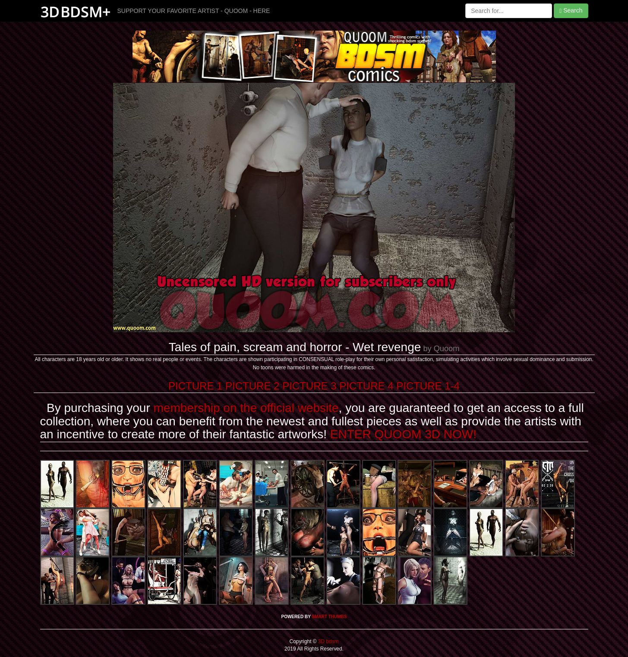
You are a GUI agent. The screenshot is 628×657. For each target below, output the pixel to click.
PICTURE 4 (366, 386)
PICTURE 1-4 (428, 386)
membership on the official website (246, 408)
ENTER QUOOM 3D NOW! (403, 434)
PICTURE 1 (195, 386)
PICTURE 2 (252, 386)
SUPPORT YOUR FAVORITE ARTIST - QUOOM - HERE (193, 10)
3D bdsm (328, 641)
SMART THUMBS (329, 616)
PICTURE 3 (309, 386)
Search (570, 10)
